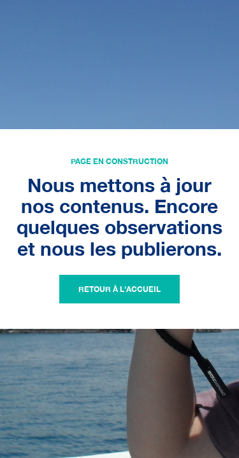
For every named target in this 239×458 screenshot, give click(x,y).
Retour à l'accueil (119, 289)
